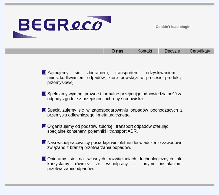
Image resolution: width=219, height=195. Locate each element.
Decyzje (172, 51)
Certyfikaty (200, 51)
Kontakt (144, 51)
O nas (117, 51)
